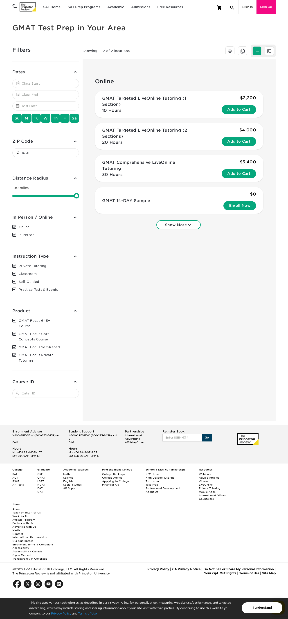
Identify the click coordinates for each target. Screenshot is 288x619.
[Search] (232, 7)
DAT (40, 488)
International (133, 435)
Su (17, 118)
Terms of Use (87, 613)
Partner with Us (22, 523)
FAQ (15, 442)
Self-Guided (29, 282)
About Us (152, 491)
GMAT (41, 477)
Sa (74, 118)
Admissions (140, 7)
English (68, 481)
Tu (36, 118)
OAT (40, 491)
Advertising (132, 438)
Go (207, 437)
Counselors (206, 498)
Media (16, 530)
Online (24, 227)
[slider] (76, 195)
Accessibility (20, 547)
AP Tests (18, 484)
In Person (27, 235)
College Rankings (113, 474)
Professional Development (163, 488)
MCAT (41, 484)
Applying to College (115, 481)
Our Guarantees (22, 540)
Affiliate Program (23, 519)
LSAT (40, 481)
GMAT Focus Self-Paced (39, 347)
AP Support (71, 488)
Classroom (28, 274)
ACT (15, 477)
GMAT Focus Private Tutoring (36, 357)
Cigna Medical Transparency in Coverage (29, 557)
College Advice (112, 477)
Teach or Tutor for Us (26, 512)
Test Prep (152, 484)
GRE (40, 474)
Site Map (269, 573)
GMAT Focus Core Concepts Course (34, 336)
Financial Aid (110, 484)
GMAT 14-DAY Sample (126, 200)
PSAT (15, 481)
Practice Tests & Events (38, 289)
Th (55, 118)
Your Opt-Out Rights (220, 573)
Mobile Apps (207, 491)
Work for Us (20, 516)
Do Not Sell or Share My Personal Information (238, 569)
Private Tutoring (32, 266)
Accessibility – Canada (27, 551)
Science (68, 477)
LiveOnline (206, 484)
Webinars (205, 474)
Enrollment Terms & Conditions (33, 544)
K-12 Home (153, 474)
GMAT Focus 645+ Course (34, 323)
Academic (115, 7)
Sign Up (266, 7)
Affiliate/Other (134, 442)
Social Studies (72, 484)
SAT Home (52, 7)
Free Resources (170, 7)
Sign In (247, 7)
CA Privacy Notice (186, 569)
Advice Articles (209, 477)
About (16, 509)
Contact (17, 534)
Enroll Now (239, 205)
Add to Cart (238, 109)
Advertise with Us (24, 526)
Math (66, 474)
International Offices (212, 495)
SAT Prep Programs (84, 7)
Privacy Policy (61, 613)
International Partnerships (29, 537)
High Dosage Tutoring (160, 477)
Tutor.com (152, 481)
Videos (203, 481)
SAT (14, 474)
